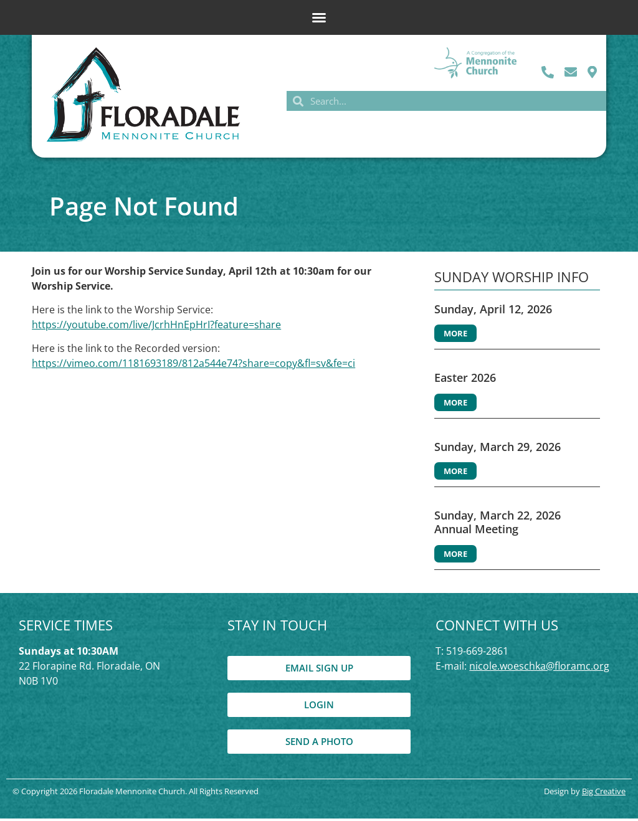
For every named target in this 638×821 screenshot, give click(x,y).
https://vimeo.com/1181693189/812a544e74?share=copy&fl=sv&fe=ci (193, 366)
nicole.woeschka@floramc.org (539, 668)
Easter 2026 (465, 380)
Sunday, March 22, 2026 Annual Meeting (497, 524)
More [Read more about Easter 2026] (455, 404)
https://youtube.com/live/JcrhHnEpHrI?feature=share (156, 327)
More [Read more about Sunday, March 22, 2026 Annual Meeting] (455, 555)
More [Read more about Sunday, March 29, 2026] (455, 473)
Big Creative (604, 793)
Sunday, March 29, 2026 (497, 449)
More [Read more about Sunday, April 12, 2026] (455, 335)
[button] (319, 17)
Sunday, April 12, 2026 (493, 310)
